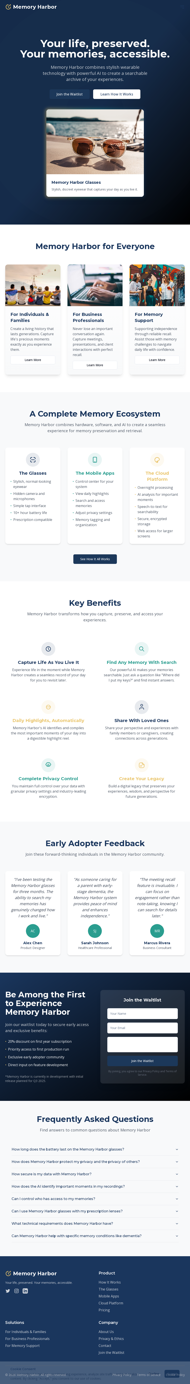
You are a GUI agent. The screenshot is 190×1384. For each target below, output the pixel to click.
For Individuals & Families (25, 1331)
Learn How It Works (116, 94)
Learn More (33, 360)
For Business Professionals (27, 1338)
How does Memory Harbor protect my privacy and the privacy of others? (95, 1162)
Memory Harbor (31, 7)
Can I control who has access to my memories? (95, 1199)
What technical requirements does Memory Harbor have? (95, 1223)
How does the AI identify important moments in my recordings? (95, 1186)
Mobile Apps (109, 1296)
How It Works (110, 1282)
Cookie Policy (175, 1375)
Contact (105, 1345)
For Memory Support (22, 1345)
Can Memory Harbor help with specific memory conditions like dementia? (95, 1236)
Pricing (104, 1310)
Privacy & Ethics (111, 1338)
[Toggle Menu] (182, 7)
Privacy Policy (121, 1375)
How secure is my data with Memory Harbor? (95, 1174)
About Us (106, 1331)
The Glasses (108, 1289)
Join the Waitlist (70, 94)
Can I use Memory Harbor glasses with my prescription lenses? (95, 1211)
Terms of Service (149, 1375)
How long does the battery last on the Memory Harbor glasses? (95, 1149)
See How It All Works (95, 559)
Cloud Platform (111, 1303)
